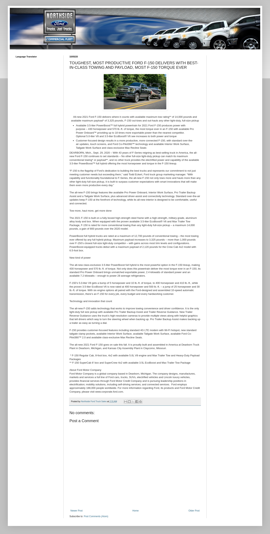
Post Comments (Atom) (96, 516)
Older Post (194, 510)
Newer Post (76, 510)
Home (135, 510)
